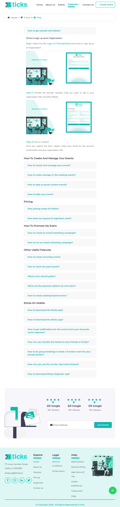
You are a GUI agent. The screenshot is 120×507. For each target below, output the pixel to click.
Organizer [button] (73, 4)
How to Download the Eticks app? (45, 310)
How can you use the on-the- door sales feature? (53, 364)
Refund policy (77, 462)
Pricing (36, 477)
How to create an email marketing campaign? (52, 233)
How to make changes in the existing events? (52, 175)
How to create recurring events (44, 257)
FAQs (73, 496)
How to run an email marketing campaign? (50, 242)
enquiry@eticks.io (14, 473)
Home (39, 5)
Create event (77, 491)
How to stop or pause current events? (47, 184)
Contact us (38, 488)
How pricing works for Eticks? (43, 208)
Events (61, 5)
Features (37, 472)
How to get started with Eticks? (44, 30)
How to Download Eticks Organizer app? (49, 374)
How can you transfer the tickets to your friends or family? (58, 342)
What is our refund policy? (42, 276)
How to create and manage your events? (49, 165)
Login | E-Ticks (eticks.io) (59, 43)
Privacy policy (58, 471)
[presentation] (65, 435)
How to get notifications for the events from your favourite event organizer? (58, 331)
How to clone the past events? (44, 266)
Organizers (38, 483)
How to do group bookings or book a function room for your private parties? (59, 353)
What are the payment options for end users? (52, 286)
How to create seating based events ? (47, 295)
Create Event (106, 4)
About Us (50, 5)
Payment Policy (78, 467)
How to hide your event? (40, 194)
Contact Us (88, 5)
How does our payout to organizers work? (49, 218)
